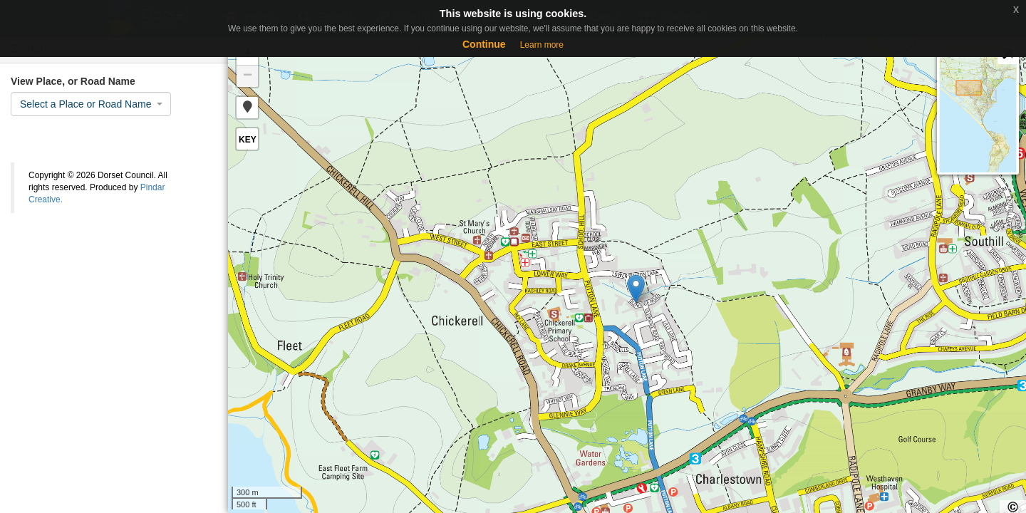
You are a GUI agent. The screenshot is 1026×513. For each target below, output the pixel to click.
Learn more (542, 45)
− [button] (247, 76)
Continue (484, 44)
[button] (247, 107)
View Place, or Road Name (73, 81)
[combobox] (91, 104)
